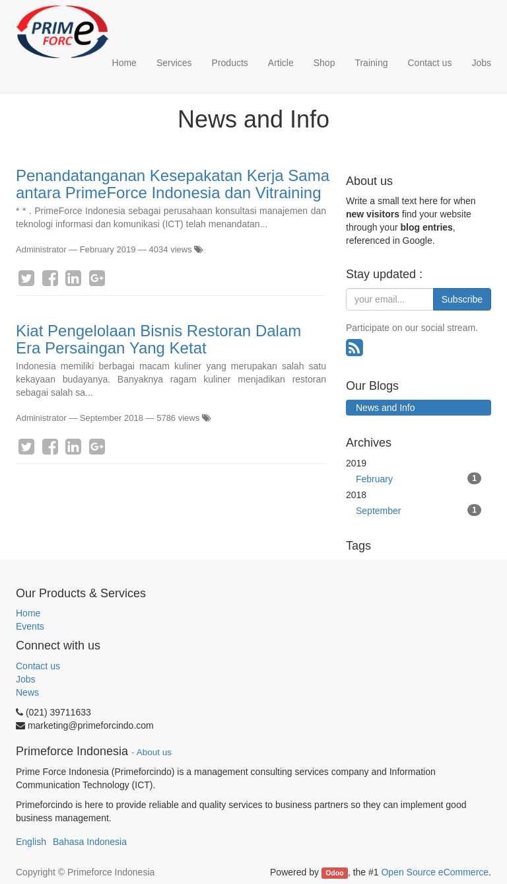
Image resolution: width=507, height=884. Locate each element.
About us (154, 752)
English (31, 841)
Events (30, 626)
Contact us (38, 666)
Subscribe (462, 299)
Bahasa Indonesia (90, 841)
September (418, 510)
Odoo (334, 873)
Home (28, 613)
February (418, 478)
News (27, 692)
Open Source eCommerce (435, 872)
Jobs (26, 679)
